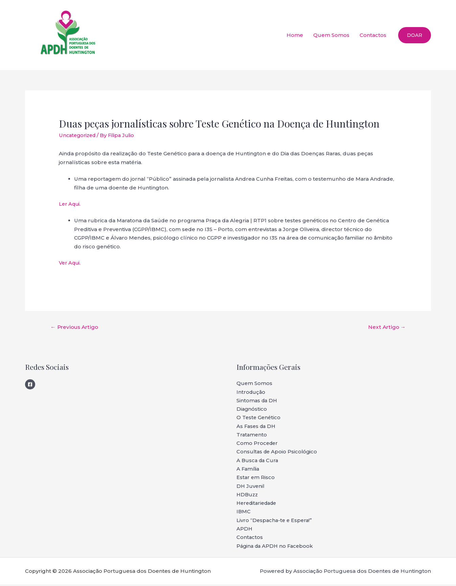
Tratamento (252, 435)
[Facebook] (30, 385)
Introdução (251, 392)
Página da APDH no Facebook (276, 548)
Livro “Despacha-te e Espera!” (275, 522)
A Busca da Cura (258, 461)
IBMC (243, 513)
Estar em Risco (255, 479)
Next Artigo (386, 327)
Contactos (373, 35)
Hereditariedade (258, 504)
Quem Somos (331, 35)
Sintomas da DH (257, 401)
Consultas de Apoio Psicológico (277, 453)
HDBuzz (247, 496)
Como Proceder (257, 444)
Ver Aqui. (71, 262)
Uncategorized (78, 135)
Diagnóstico (252, 410)
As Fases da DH (257, 427)
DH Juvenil (250, 487)
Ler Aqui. (70, 203)
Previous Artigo (75, 327)
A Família (248, 470)
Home (295, 35)
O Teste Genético (259, 418)
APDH (244, 530)
